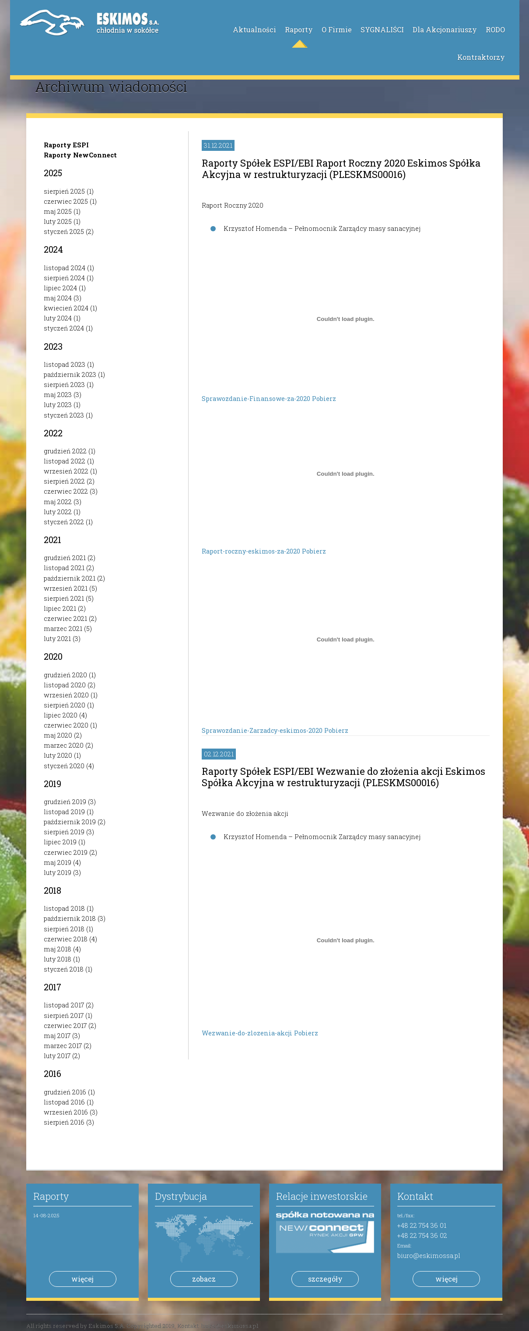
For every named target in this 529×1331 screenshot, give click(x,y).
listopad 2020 (65, 685)
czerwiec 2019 (66, 852)
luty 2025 (58, 221)
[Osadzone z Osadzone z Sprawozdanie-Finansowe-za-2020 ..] (346, 319)
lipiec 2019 (60, 842)
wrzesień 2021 (66, 588)
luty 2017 (57, 1056)
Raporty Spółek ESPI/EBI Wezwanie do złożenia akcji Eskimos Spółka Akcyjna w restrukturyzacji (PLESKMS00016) (343, 777)
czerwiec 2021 (65, 618)
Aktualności (254, 29)
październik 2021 (69, 578)
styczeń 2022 (64, 522)
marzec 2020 (64, 745)
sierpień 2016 (64, 1122)
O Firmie (337, 29)
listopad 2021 (64, 568)
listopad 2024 (64, 268)
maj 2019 (57, 862)
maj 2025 (58, 211)
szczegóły (325, 1278)
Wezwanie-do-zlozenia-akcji (248, 1033)
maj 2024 (58, 298)
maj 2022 (58, 502)
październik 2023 (70, 374)
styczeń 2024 (64, 328)
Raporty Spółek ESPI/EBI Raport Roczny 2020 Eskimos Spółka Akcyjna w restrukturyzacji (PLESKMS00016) (341, 169)
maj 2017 (57, 1035)
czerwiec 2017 (65, 1025)
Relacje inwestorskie (322, 1196)
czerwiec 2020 (66, 725)
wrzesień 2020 (66, 695)
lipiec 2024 (60, 288)
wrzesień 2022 (66, 471)
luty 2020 (58, 755)
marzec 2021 (63, 628)
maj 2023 (58, 394)
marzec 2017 (63, 1046)
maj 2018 (57, 949)
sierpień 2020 (64, 705)
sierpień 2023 (64, 384)
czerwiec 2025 (66, 201)
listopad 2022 (64, 461)
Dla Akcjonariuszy (445, 29)
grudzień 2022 (65, 451)
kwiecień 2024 (66, 308)
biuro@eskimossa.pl (428, 1255)
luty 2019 (57, 872)
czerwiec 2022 (66, 491)
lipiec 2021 (60, 608)
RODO (495, 29)
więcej (82, 1278)
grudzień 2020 (65, 675)
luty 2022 (58, 512)
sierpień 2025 (64, 191)
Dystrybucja (181, 1196)
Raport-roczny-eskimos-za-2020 (252, 551)
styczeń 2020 (64, 766)
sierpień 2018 (64, 929)
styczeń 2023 (64, 415)
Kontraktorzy (481, 57)
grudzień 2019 (65, 802)
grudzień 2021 (65, 558)
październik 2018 (70, 918)
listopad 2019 (64, 812)
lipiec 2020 (60, 715)
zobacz (204, 1278)
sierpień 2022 (64, 481)
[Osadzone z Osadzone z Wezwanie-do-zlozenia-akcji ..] (346, 940)
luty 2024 (58, 318)
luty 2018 (57, 959)
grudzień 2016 (65, 1092)
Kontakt (415, 1196)
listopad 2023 (64, 364)
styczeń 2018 (64, 969)
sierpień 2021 (64, 598)
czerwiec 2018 (66, 939)
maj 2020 (58, 735)
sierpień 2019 (64, 832)
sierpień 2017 (64, 1015)
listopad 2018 (64, 908)
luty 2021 (57, 638)
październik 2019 (70, 822)
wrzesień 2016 (66, 1112)
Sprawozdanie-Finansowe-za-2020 (257, 398)
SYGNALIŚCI (382, 29)
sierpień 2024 (64, 278)
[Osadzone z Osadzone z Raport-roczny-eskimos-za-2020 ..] (346, 474)
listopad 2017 (64, 1005)
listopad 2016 (64, 1102)
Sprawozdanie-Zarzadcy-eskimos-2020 (263, 730)
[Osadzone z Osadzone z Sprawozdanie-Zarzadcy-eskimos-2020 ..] (346, 639)
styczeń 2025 (64, 231)
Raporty (299, 29)
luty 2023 (58, 405)
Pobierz (324, 398)
